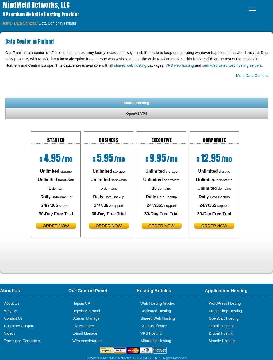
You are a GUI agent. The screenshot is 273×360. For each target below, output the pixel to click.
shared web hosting (130, 65)
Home (6, 23)
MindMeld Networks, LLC (36, 5)
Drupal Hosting (221, 333)
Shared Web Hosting (157, 318)
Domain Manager (86, 318)
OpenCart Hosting (224, 318)
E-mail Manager (85, 333)
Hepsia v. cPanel (86, 311)
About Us (11, 303)
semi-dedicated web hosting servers (232, 65)
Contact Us (13, 318)
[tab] (136, 102)
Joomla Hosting (222, 326)
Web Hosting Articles (157, 303)
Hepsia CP (81, 303)
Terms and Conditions (22, 341)
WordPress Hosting (225, 303)
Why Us (10, 311)
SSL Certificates (153, 326)
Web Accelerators (86, 341)
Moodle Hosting (222, 341)
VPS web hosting (180, 65)
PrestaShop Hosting (225, 311)
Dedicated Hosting (155, 311)
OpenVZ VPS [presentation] (136, 114)
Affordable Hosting (155, 341)
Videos (9, 333)
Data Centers (25, 23)
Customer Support (19, 326)
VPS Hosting (151, 333)
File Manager (83, 326)
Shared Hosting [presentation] (136, 103)
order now (56, 225)
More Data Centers (252, 75)
